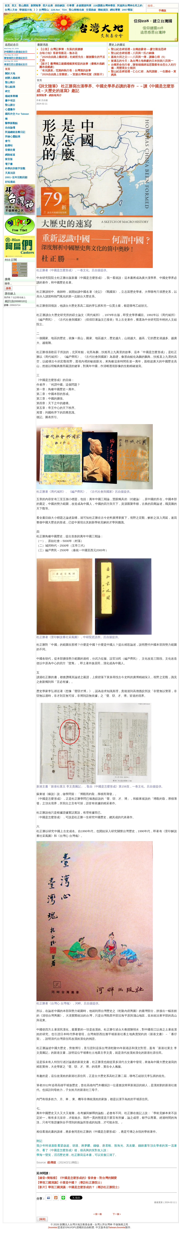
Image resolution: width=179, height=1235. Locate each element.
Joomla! (53, 1227)
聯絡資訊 (103, 9)
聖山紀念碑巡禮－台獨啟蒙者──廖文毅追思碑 (138, 49)
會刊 (7, 141)
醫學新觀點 (11, 123)
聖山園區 (24, 5)
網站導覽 (115, 9)
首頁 (7, 5)
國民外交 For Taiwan (17, 113)
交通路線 (91, 9)
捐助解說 (60, 5)
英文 (14, 5)
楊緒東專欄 (11, 96)
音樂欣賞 (10, 149)
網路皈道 (10, 154)
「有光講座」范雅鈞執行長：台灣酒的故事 (65, 70)
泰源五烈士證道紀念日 (15, 64)
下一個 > (117, 1214)
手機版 (162, 10)
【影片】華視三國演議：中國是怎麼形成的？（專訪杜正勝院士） (78, 1187)
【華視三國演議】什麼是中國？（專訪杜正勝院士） (69, 1182)
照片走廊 (48, 5)
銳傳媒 (51, 1162)
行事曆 (70, 5)
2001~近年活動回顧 (16, 177)
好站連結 (10, 181)
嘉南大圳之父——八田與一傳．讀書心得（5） (139, 56)
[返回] (42, 1219)
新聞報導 (36, 5)
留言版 (9, 159)
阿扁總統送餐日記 (15, 132)
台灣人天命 (11, 9)
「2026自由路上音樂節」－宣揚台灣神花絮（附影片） (72, 74)
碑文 (7, 91)
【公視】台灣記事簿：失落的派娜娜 (61, 49)
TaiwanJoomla (116, 1227)
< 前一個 (97, 1214)
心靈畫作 (10, 109)
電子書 (9, 164)
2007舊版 (127, 9)
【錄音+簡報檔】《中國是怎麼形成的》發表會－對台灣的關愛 (76, 1177)
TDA (64, 9)
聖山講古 (10, 105)
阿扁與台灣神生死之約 (129, 5)
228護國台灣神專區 (104, 5)
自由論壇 (10, 127)
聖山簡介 (10, 82)
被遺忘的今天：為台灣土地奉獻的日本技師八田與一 (142, 60)
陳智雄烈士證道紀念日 (15, 58)
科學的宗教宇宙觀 (15, 168)
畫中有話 (10, 100)
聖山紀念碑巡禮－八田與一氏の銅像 (132, 53)
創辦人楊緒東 (12, 77)
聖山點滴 (10, 86)
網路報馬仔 (55, 95)
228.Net (55, 9)
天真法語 (10, 172)
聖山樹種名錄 (76, 9)
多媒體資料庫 (83, 5)
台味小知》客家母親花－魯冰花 (58, 53)
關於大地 (10, 73)
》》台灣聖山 (41, 9)
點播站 (9, 145)
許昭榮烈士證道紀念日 (15, 51)
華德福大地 (25, 9)
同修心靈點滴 (12, 136)
